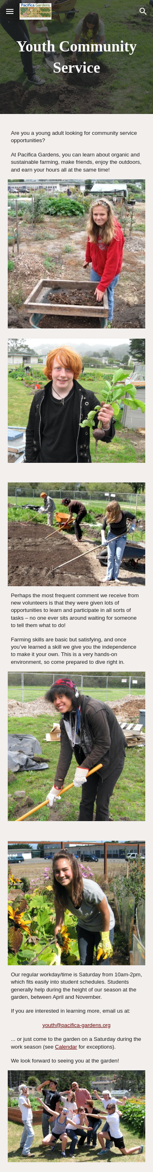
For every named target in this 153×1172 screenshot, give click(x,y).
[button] (10, 11)
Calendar (66, 1047)
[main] (77, 57)
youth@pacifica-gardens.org (76, 1025)
